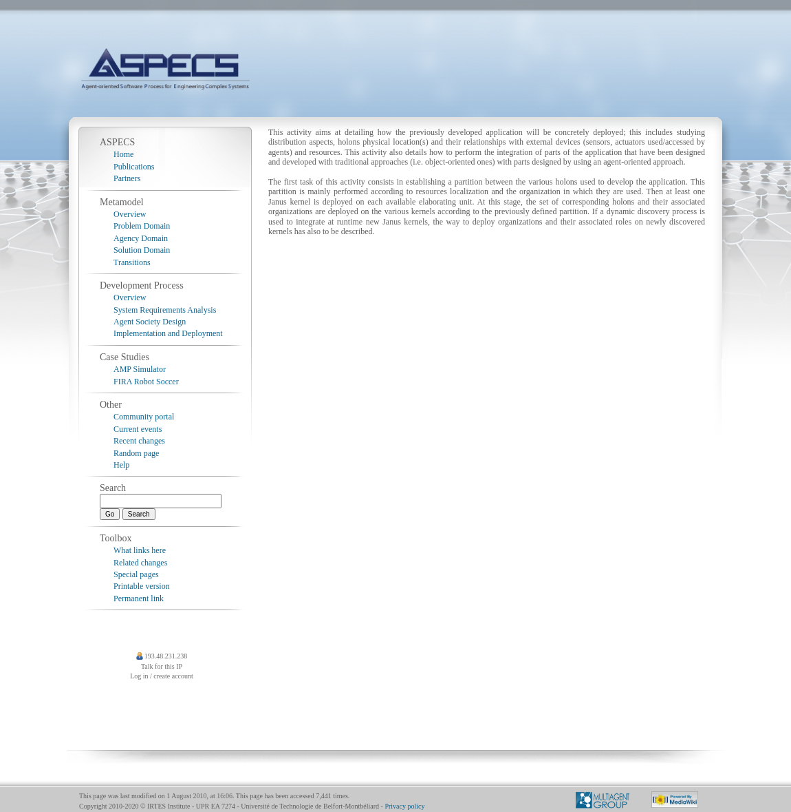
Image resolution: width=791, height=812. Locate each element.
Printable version (141, 586)
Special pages (136, 574)
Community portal (143, 416)
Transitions (132, 262)
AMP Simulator (139, 369)
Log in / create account (161, 676)
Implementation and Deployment (168, 333)
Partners (126, 178)
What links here (139, 550)
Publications (133, 166)
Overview (129, 214)
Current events (137, 429)
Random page (136, 453)
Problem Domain (141, 226)
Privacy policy (404, 806)
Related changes (140, 563)
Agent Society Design (149, 321)
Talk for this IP (161, 666)
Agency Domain (140, 238)
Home (123, 154)
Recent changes (139, 441)
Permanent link (138, 598)
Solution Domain (141, 250)
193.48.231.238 (166, 656)
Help (121, 465)
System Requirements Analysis (164, 310)
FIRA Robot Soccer (146, 381)
